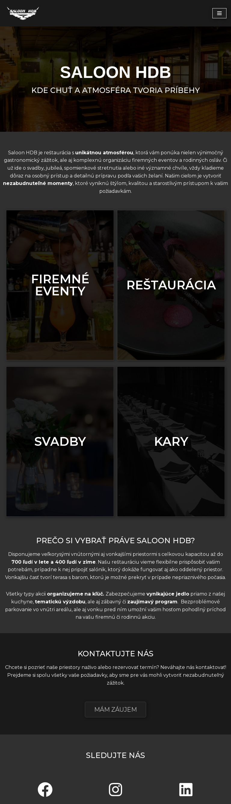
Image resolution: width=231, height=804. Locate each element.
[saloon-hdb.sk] (23, 13)
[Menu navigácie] (219, 13)
